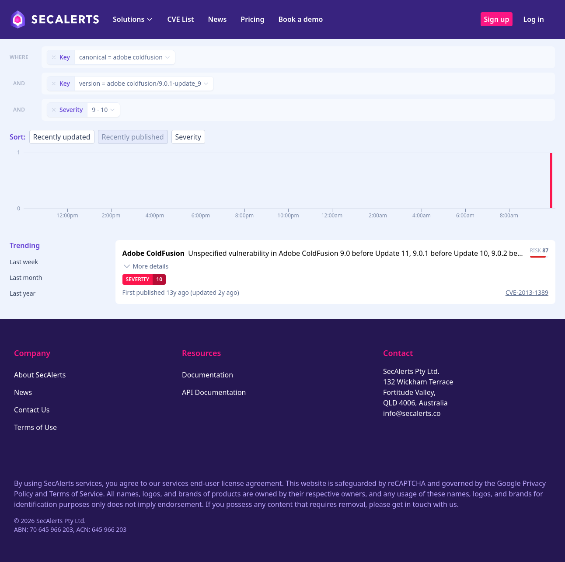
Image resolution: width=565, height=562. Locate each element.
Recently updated (62, 137)
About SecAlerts (40, 375)
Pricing (252, 19)
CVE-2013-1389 (527, 292)
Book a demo (300, 19)
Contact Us (31, 410)
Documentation (207, 375)
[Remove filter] (53, 57)
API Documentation (214, 392)
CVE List (180, 19)
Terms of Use (35, 427)
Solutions (133, 19)
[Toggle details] (145, 266)
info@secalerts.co (412, 413)
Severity (188, 137)
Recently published (133, 137)
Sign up (496, 19)
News (217, 19)
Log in (533, 19)
